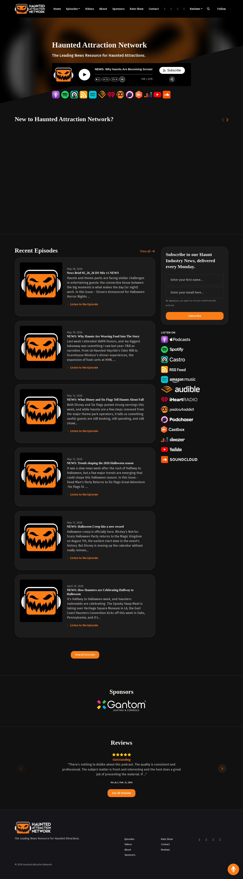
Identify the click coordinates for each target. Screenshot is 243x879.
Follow (221, 9)
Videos (89, 9)
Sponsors (118, 9)
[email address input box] (195, 292)
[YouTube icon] (213, 839)
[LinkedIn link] (184, 9)
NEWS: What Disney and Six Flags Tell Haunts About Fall (105, 399)
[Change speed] (98, 79)
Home (57, 9)
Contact (154, 9)
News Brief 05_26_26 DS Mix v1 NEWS (93, 272)
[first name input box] (195, 279)
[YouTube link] (177, 9)
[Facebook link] (164, 9)
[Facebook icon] (199, 839)
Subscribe (194, 316)
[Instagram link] (171, 9)
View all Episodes (85, 654)
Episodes (72, 9)
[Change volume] (122, 79)
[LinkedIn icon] (220, 839)
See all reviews (121, 793)
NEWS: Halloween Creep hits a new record (95, 526)
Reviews (195, 9)
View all (147, 251)
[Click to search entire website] (208, 9)
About (103, 9)
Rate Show (136, 9)
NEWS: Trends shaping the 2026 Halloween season (100, 463)
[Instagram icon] (206, 839)
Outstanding (122, 759)
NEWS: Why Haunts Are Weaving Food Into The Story (103, 336)
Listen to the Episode (82, 304)
